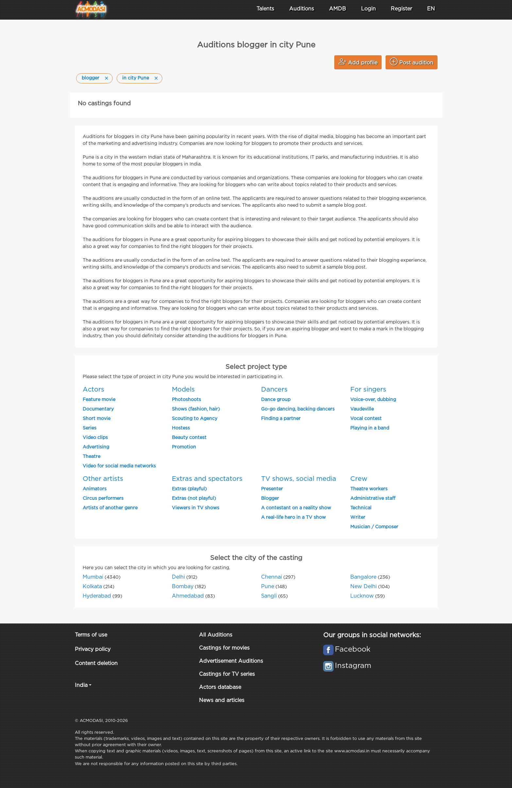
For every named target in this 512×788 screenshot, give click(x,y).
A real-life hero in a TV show (293, 517)
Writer (357, 517)
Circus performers (103, 498)
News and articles (221, 700)
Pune (267, 586)
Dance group (275, 400)
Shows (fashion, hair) (196, 409)
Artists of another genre (110, 508)
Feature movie (99, 400)
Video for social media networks (119, 466)
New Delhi (363, 586)
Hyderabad (97, 596)
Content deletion (96, 663)
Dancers (274, 390)
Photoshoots (186, 400)
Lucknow (362, 596)
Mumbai (93, 577)
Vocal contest (366, 419)
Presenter (272, 489)
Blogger (270, 498)
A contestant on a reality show (296, 508)
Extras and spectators (207, 479)
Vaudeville (362, 409)
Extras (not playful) (194, 498)
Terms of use (91, 635)
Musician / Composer (374, 527)
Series (89, 428)
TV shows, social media (298, 479)
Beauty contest (189, 438)
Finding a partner (281, 419)
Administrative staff (372, 498)
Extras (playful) (189, 489)
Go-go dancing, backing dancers (298, 409)
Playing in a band (369, 428)
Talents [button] (265, 9)
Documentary (98, 409)
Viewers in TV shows (195, 508)
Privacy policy (92, 649)
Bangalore (363, 577)
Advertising (96, 447)
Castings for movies (224, 648)
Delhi (178, 577)
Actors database (220, 687)
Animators (95, 489)
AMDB (337, 9)
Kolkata (92, 586)
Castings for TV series (227, 674)
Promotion (184, 447)
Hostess (181, 428)
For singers (368, 390)
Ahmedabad (188, 596)
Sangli (269, 596)
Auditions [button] (301, 9)
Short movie (96, 419)
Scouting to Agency (194, 419)
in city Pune (135, 78)
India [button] (81, 685)
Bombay (182, 586)
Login (368, 9)
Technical (361, 508)
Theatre (91, 457)
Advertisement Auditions (231, 661)
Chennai (271, 577)
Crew (358, 479)
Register (401, 9)
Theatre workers (369, 489)
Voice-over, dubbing (373, 400)
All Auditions (215, 635)
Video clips (95, 438)
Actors (93, 390)
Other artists (103, 479)
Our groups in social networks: (372, 635)
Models (183, 390)
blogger (90, 78)
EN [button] (431, 9)
